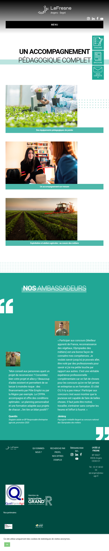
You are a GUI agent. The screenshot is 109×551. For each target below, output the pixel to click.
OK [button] (7, 544)
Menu (54, 24)
